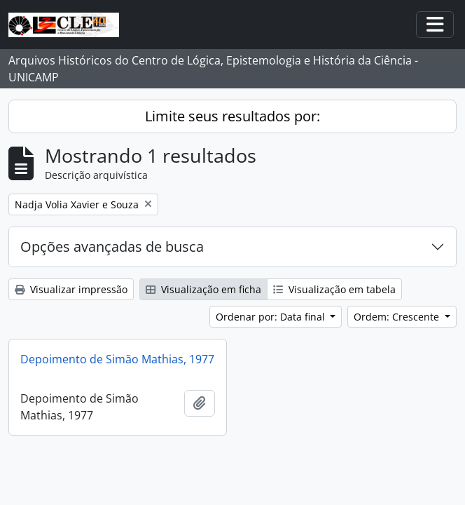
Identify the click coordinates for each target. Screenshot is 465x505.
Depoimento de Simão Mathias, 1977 (117, 359)
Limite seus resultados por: (232, 116)
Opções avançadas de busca (112, 246)
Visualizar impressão (71, 289)
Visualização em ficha (203, 289)
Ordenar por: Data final (272, 316)
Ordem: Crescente (398, 316)
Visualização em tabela (334, 289)
